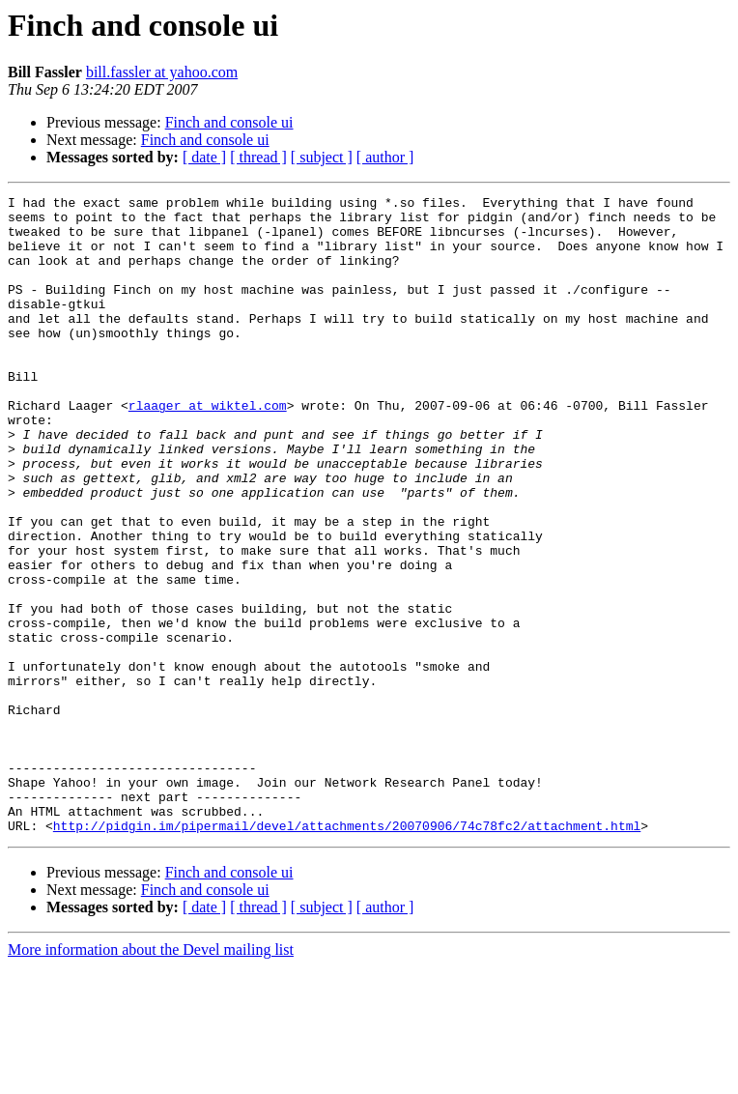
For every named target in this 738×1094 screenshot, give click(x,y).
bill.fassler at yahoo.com (162, 72)
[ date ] (204, 157)
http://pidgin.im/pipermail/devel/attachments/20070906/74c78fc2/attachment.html (346, 953)
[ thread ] (258, 157)
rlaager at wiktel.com (207, 448)
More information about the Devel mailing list (151, 1077)
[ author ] (385, 157)
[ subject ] (322, 157)
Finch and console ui (229, 122)
